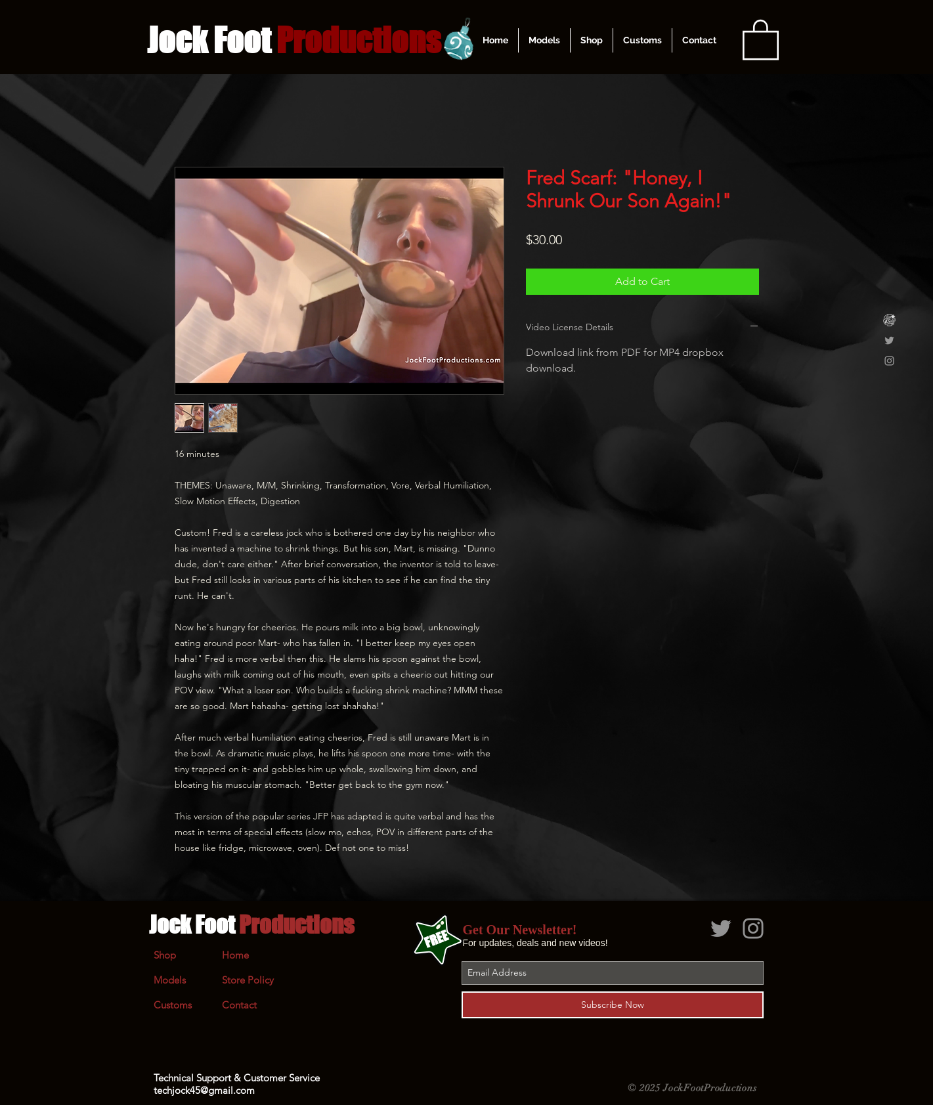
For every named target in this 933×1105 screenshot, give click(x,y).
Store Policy (248, 980)
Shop (165, 955)
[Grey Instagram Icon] (889, 361)
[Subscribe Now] (613, 1004)
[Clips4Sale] (889, 320)
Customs (173, 1005)
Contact (239, 1005)
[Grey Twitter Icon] (889, 340)
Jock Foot (251, 924)
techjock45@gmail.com (204, 1090)
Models (170, 980)
